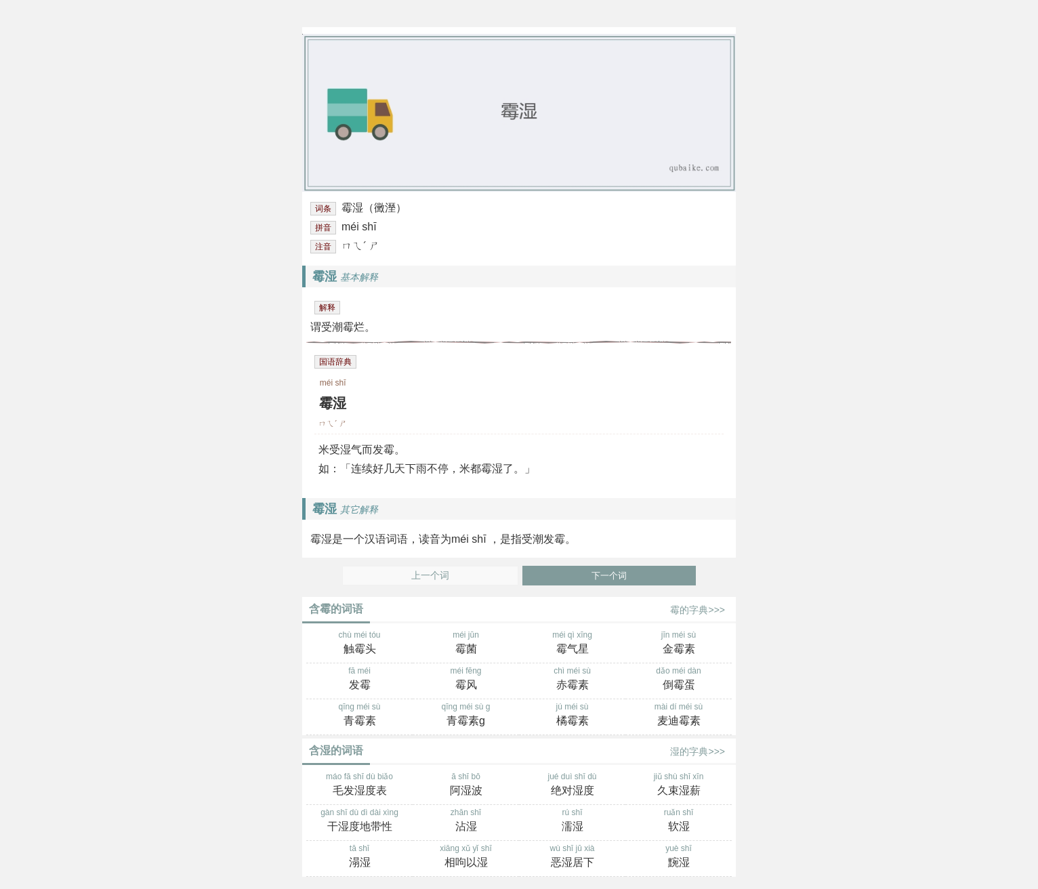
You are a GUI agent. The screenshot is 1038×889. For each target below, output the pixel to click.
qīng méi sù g (466, 715)
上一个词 (430, 576)
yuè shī (678, 857)
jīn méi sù (678, 643)
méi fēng (466, 679)
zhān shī (466, 821)
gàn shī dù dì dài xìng (359, 821)
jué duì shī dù (572, 785)
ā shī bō (466, 785)
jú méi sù (572, 715)
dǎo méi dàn (678, 679)
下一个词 (609, 576)
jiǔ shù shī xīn (678, 785)
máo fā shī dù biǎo (359, 785)
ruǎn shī (678, 821)
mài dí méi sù (678, 715)
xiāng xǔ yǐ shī (466, 857)
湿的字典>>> (697, 751)
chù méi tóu (359, 643)
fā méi (359, 679)
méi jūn (466, 643)
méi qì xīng (572, 643)
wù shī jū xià (572, 857)
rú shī (572, 821)
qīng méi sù (359, 715)
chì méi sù (572, 679)
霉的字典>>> (697, 609)
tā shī (359, 857)
